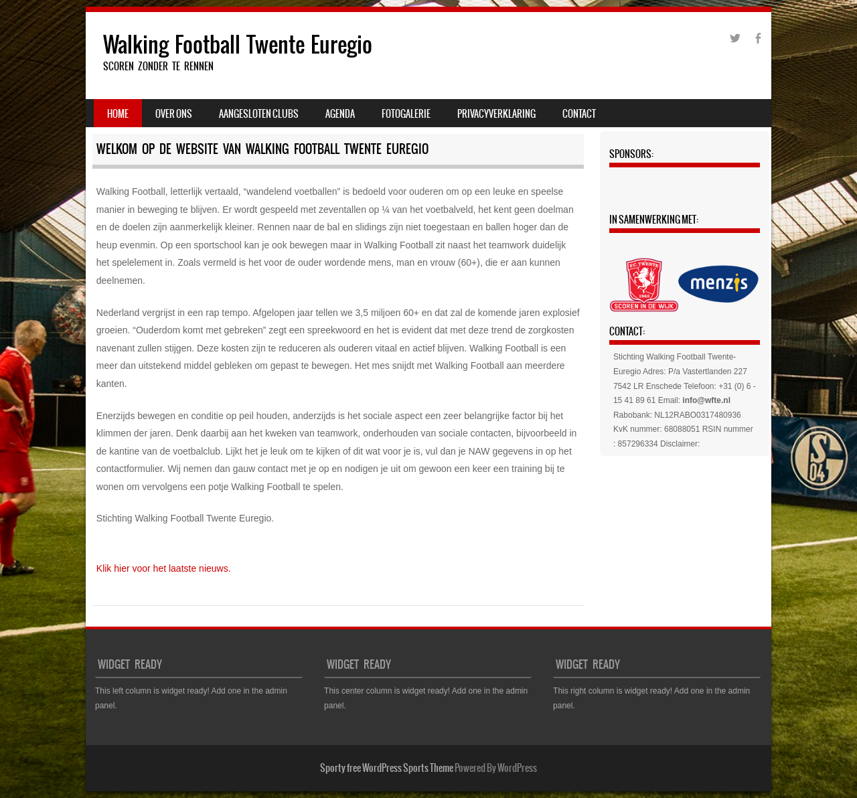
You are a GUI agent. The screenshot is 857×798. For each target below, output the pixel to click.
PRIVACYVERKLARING (496, 113)
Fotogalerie (406, 113)
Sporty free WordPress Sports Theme (386, 768)
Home (118, 113)
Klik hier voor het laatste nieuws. (163, 568)
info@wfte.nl (706, 400)
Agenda (340, 113)
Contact (579, 113)
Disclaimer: (680, 444)
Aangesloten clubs (259, 113)
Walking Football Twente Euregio (237, 44)
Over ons (173, 113)
